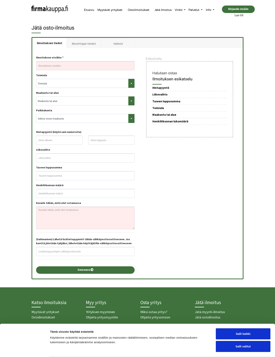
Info (209, 10)
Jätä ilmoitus (163, 10)
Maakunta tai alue (47, 92)
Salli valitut (243, 332)
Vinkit (179, 10)
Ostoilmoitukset (138, 10)
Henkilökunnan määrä (49, 185)
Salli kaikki (243, 319)
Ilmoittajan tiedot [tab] (84, 43)
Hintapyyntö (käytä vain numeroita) (58, 132)
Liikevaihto (43, 149)
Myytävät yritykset (109, 10)
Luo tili (239, 15)
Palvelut (194, 10)
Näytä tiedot (204, 349)
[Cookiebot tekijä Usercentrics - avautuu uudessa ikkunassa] (24, 349)
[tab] (118, 43)
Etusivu (89, 10)
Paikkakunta (44, 110)
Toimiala (41, 75)
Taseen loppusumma (49, 167)
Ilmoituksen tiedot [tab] (49, 43)
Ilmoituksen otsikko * (49, 57)
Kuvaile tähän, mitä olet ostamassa (58, 203)
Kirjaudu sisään (238, 9)
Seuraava (85, 269)
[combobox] (85, 83)
